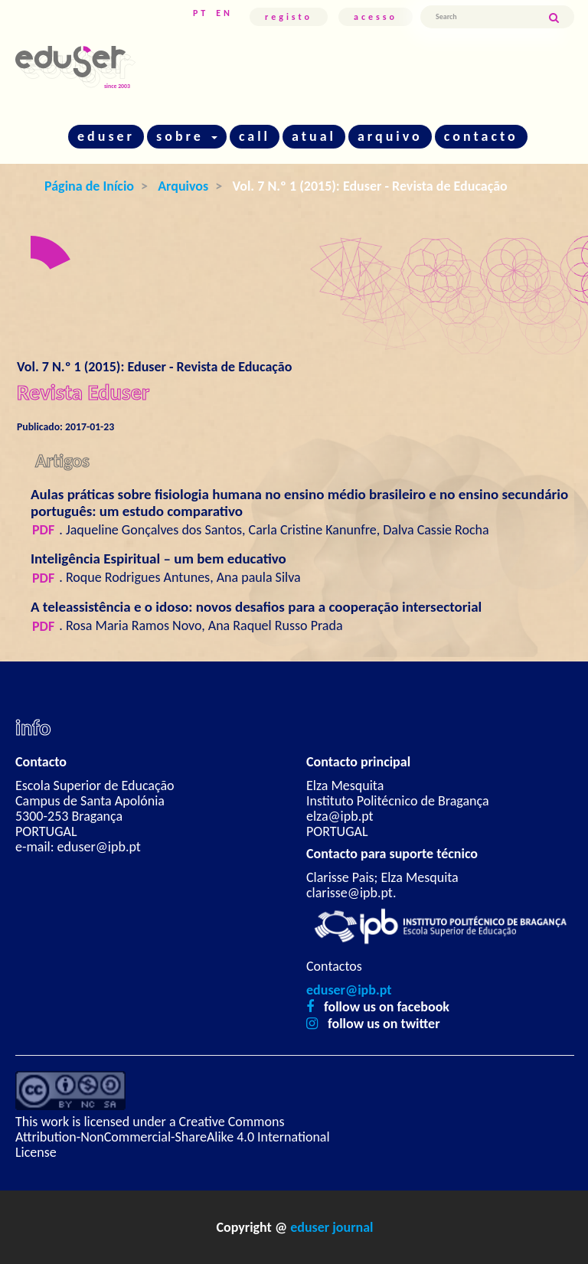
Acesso (375, 16)
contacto (481, 136)
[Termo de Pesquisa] (484, 16)
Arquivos (183, 186)
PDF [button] (43, 529)
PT (200, 13)
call (254, 136)
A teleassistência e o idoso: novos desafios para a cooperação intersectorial (256, 607)
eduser (106, 136)
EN (224, 13)
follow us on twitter (384, 1023)
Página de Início (89, 186)
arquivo (390, 136)
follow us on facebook (386, 1006)
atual (314, 136)
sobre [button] (186, 136)
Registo (288, 16)
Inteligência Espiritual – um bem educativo (158, 558)
